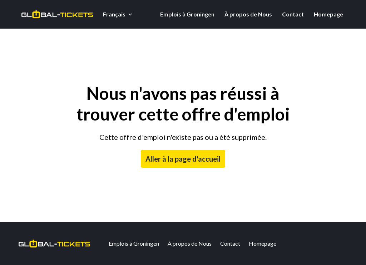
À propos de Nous (248, 14)
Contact (293, 14)
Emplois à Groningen (187, 14)
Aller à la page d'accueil (183, 158)
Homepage (328, 14)
